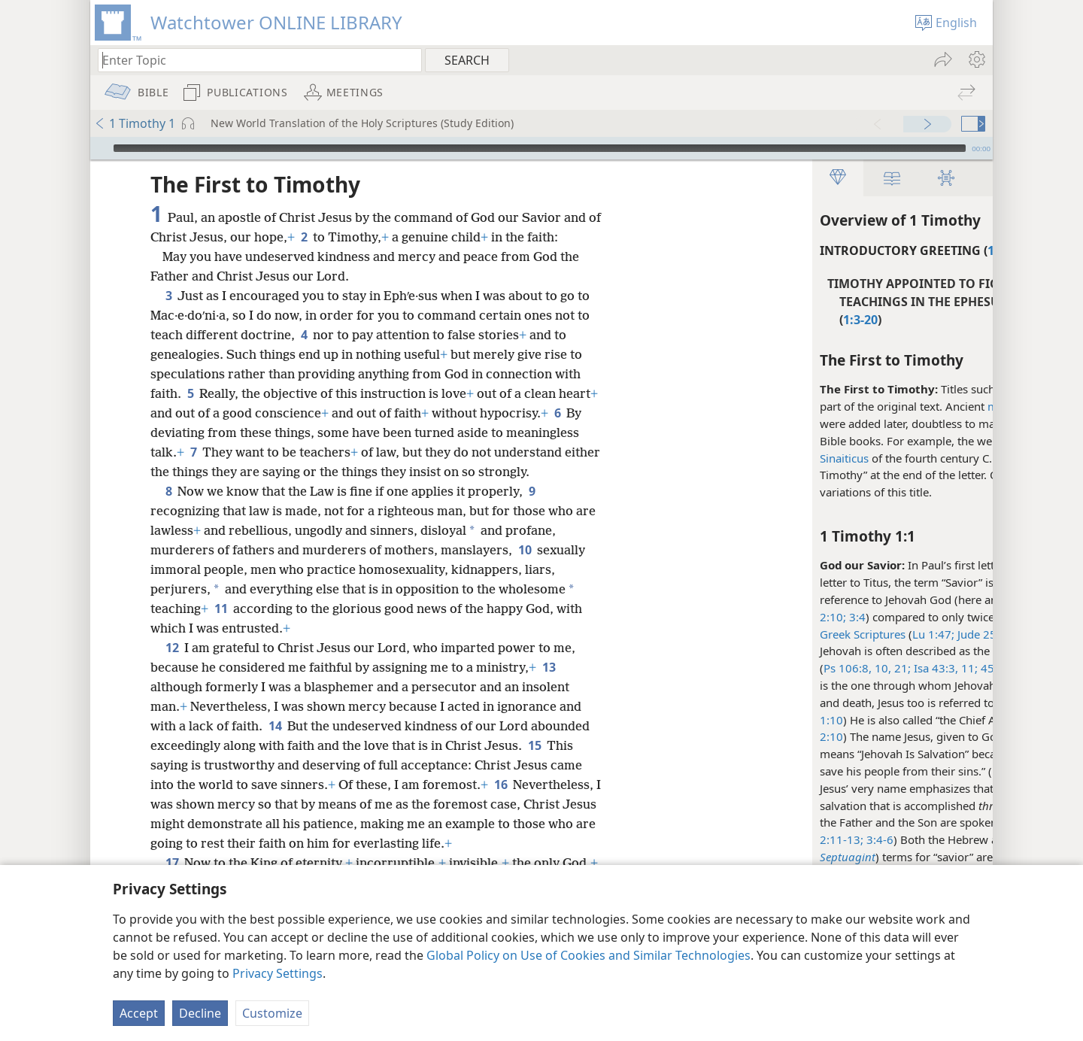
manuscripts (861, 406)
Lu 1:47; (775, 634)
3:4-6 (720, 839)
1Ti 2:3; (881, 599)
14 (274, 745)
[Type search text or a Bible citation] (252, 60)
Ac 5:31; (923, 702)
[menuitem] (976, 59)
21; (743, 667)
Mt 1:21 (854, 770)
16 (500, 804)
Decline (200, 1013)
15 (534, 765)
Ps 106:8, (690, 667)
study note (927, 770)
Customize (272, 1013)
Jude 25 (817, 634)
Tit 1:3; (949, 599)
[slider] (540, 148)
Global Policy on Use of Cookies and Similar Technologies (588, 955)
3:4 (698, 616)
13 (548, 686)
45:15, (838, 667)
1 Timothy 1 (134, 123)
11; (810, 667)
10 (524, 569)
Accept (139, 1013)
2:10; (675, 616)
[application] (541, 148)
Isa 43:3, (776, 667)
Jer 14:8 (896, 667)
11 (220, 628)
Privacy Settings (277, 973)
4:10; (915, 599)
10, (723, 667)
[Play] (100, 148)
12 (171, 667)
